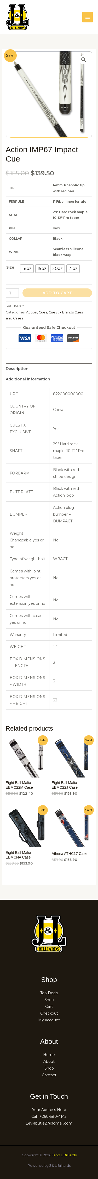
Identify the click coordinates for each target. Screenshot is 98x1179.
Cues (43, 312)
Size (10, 267)
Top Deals (49, 993)
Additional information (28, 379)
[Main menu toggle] (87, 17)
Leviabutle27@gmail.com (49, 1123)
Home (49, 1054)
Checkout (49, 1013)
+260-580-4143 (53, 1116)
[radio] (26, 269)
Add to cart (57, 293)
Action (31, 312)
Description (17, 368)
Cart (49, 1006)
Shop (49, 999)
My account (49, 1020)
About (49, 1061)
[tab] (49, 368)
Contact (49, 1075)
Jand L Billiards (64, 1155)
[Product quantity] (12, 293)
